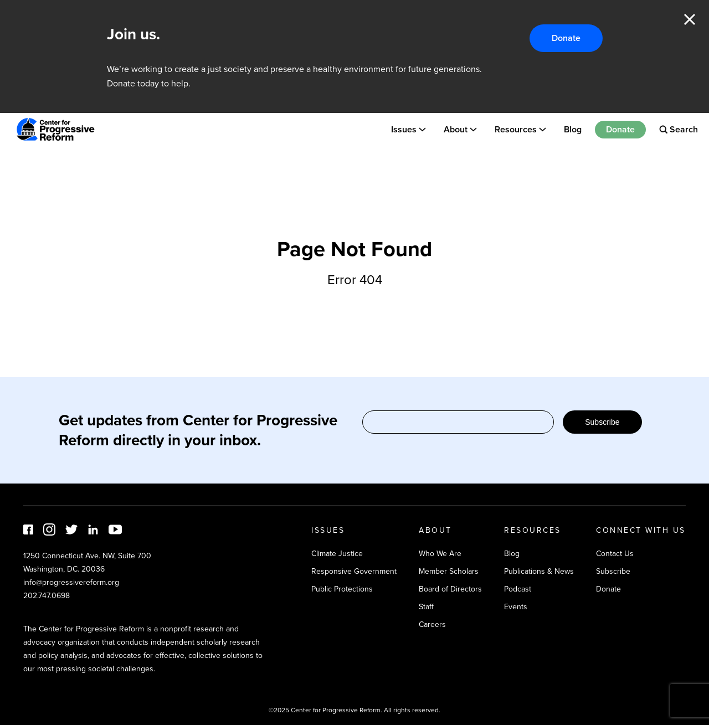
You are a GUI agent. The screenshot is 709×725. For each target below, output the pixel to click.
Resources (516, 129)
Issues (404, 129)
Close (690, 19)
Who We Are (440, 553)
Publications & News (539, 571)
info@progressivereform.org (71, 582)
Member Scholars (449, 571)
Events (515, 607)
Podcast (517, 589)
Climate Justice (337, 553)
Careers (432, 624)
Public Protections (342, 589)
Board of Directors (450, 589)
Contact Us (615, 553)
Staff (426, 607)
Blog (573, 129)
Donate (566, 38)
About (455, 129)
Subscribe (602, 422)
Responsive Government (354, 571)
